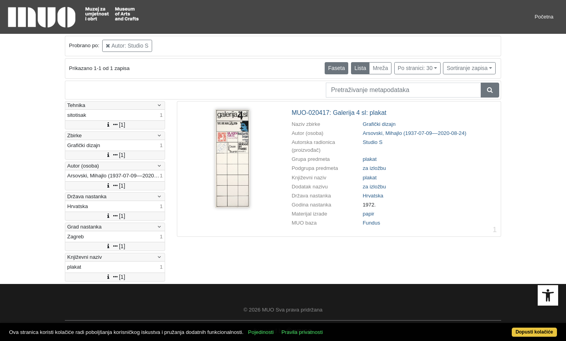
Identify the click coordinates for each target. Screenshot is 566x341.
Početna (544, 17)
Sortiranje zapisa (467, 68)
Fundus (371, 223)
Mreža (380, 68)
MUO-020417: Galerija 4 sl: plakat (339, 112)
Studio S (372, 142)
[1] (115, 125)
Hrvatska (373, 196)
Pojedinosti (261, 332)
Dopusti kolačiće (534, 332)
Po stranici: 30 (415, 68)
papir (369, 214)
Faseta (336, 68)
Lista (360, 68)
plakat (370, 159)
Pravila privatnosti (302, 332)
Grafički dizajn (379, 124)
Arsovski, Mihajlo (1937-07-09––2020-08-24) (415, 133)
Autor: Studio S (127, 45)
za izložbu (374, 168)
